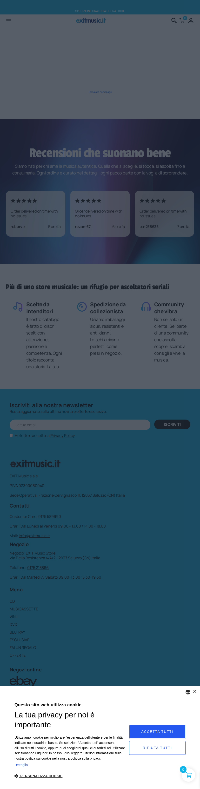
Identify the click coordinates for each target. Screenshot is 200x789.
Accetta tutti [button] (157, 732)
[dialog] (100, 737)
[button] (70, 776)
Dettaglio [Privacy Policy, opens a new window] (21, 765)
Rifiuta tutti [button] (157, 748)
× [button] (194, 692)
